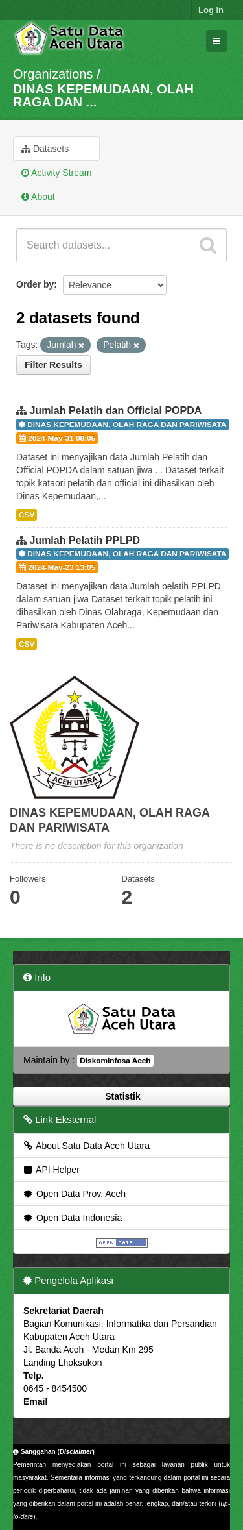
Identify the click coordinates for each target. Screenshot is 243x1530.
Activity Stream (56, 172)
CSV (26, 514)
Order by (35, 284)
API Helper (51, 1170)
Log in (211, 10)
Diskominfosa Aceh (115, 1060)
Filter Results (53, 365)
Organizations (53, 74)
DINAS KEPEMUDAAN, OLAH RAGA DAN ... (103, 95)
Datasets (45, 148)
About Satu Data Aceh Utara (86, 1146)
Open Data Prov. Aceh (74, 1194)
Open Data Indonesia (72, 1218)
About (38, 196)
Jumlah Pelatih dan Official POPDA (115, 410)
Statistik (121, 1096)
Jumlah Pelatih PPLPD (84, 540)
